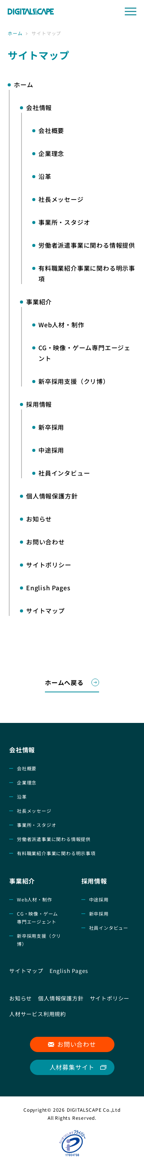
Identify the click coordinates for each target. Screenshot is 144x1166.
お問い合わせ (76, 1044)
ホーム (15, 33)
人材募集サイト (72, 1067)
